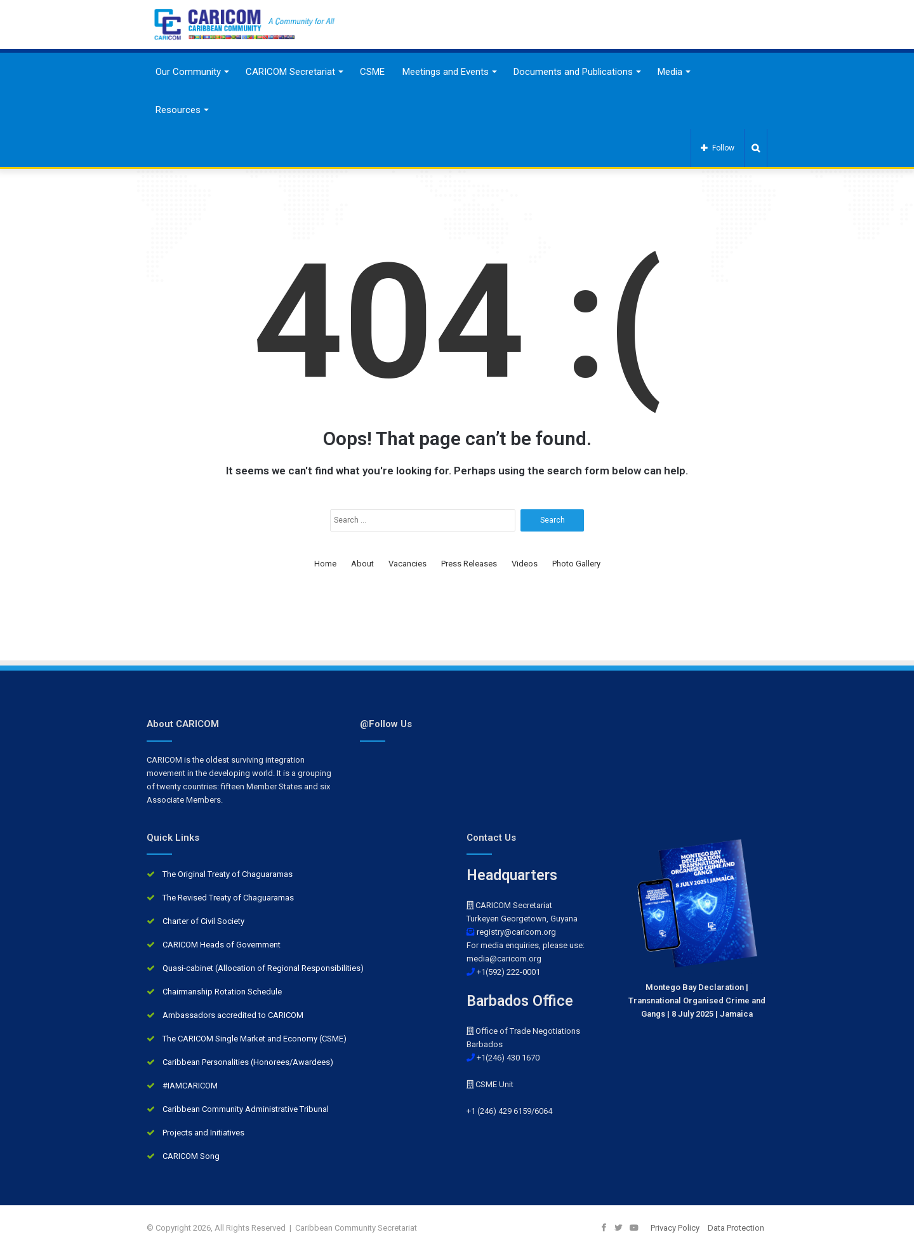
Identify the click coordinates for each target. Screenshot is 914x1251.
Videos (525, 563)
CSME (372, 71)
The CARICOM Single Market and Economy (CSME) (254, 1038)
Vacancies (407, 563)
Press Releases (469, 563)
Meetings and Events (445, 71)
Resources (178, 110)
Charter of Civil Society (203, 921)
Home (325, 563)
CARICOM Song (191, 1156)
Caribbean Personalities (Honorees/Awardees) (247, 1062)
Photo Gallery (576, 563)
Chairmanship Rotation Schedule (222, 991)
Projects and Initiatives (203, 1132)
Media (670, 71)
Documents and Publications (573, 71)
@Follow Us (386, 724)
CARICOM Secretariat (290, 71)
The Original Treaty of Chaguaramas (227, 874)
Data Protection (736, 1228)
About (362, 563)
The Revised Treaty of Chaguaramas (228, 897)
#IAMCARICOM (190, 1085)
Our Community (188, 71)
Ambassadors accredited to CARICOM (232, 1015)
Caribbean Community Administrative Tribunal (245, 1109)
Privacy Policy (675, 1228)
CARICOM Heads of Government (221, 944)
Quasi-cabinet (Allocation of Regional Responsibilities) (263, 968)
